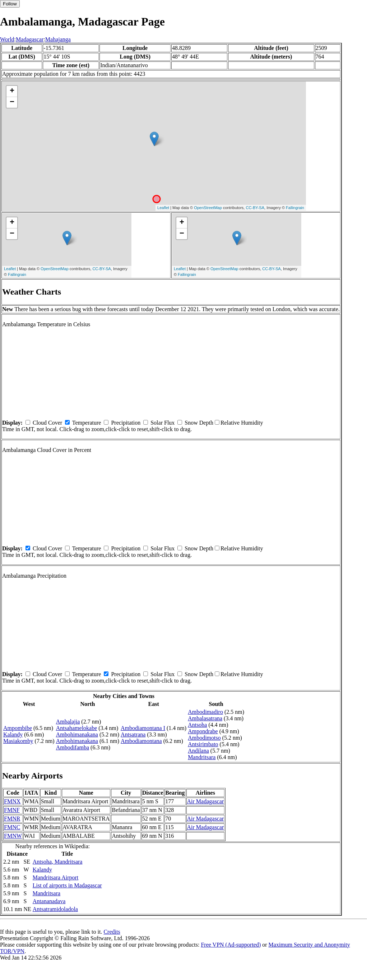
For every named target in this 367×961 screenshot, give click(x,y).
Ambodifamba (72, 747)
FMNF (12, 810)
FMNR (12, 819)
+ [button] (12, 91)
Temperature (86, 423)
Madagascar (29, 39)
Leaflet (163, 207)
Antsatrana (133, 734)
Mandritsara (201, 757)
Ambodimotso (204, 738)
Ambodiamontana (141, 741)
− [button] (12, 102)
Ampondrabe (203, 731)
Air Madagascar (205, 801)
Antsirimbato (203, 744)
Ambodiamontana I (143, 728)
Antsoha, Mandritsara (58, 862)
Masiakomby (18, 741)
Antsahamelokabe (76, 728)
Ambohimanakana (77, 734)
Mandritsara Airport (56, 877)
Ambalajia (68, 722)
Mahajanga (58, 39)
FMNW (13, 836)
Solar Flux (162, 423)
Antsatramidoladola (55, 909)
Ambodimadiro (205, 712)
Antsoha (197, 725)
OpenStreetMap (208, 207)
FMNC (12, 827)
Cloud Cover (47, 423)
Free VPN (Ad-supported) (231, 945)
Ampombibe (17, 728)
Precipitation (125, 423)
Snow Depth (199, 423)
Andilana (198, 751)
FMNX (12, 801)
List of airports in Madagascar (67, 885)
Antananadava (49, 901)
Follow (10, 3)
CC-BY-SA (255, 207)
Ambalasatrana (205, 718)
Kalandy (13, 734)
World (7, 39)
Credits (111, 932)
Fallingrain (295, 207)
